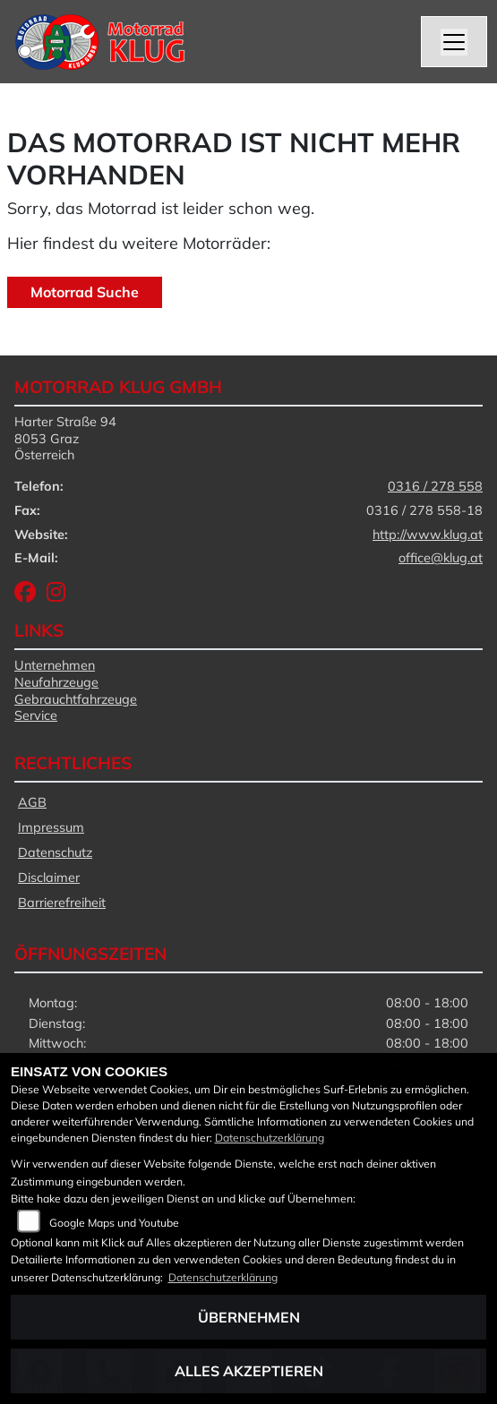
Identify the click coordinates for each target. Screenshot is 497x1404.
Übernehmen (249, 1317)
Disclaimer (49, 877)
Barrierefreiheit (62, 903)
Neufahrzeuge (56, 682)
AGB (32, 802)
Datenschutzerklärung (269, 1137)
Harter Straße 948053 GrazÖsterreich (65, 438)
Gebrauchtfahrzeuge (75, 699)
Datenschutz (55, 852)
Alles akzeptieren (249, 1371)
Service (35, 715)
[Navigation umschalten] (454, 42)
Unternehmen (54, 665)
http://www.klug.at (428, 534)
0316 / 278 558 (435, 486)
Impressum (51, 827)
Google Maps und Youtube (114, 1222)
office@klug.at (440, 558)
